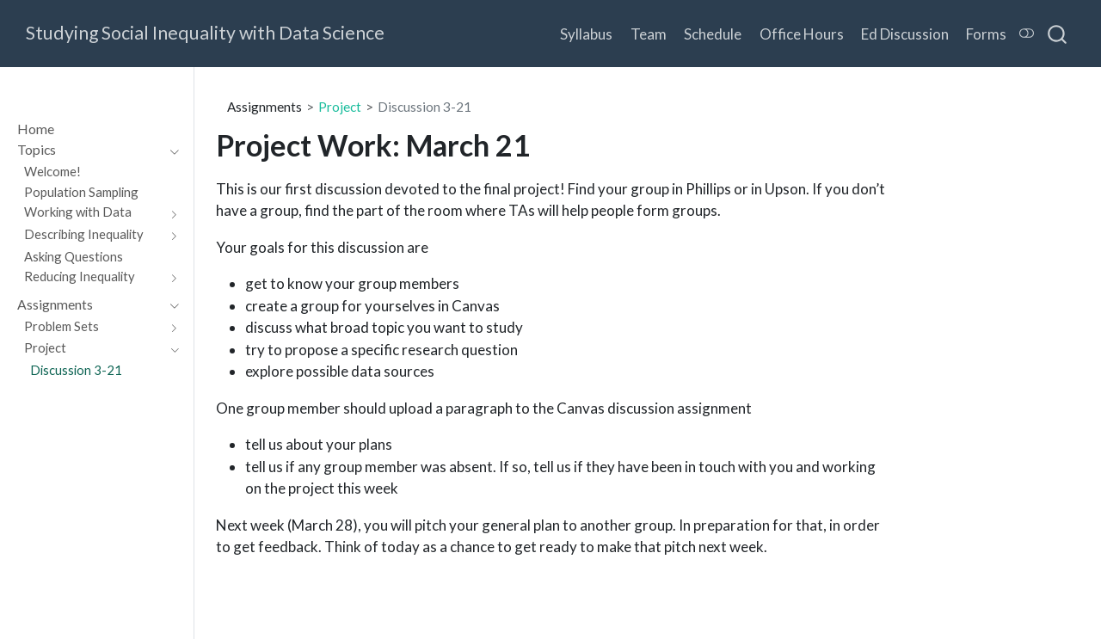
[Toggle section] (170, 150)
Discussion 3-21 (424, 106)
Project (339, 106)
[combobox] (1058, 33)
